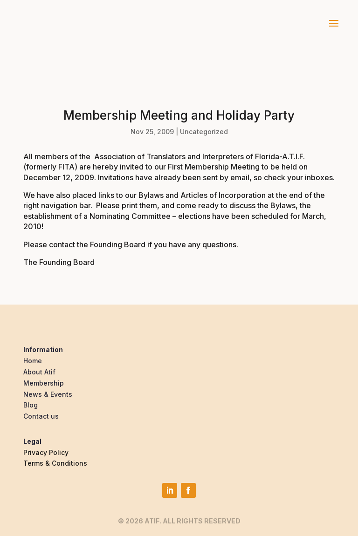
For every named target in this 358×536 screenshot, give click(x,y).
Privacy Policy (46, 452)
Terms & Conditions (55, 463)
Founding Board (117, 244)
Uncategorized (204, 132)
